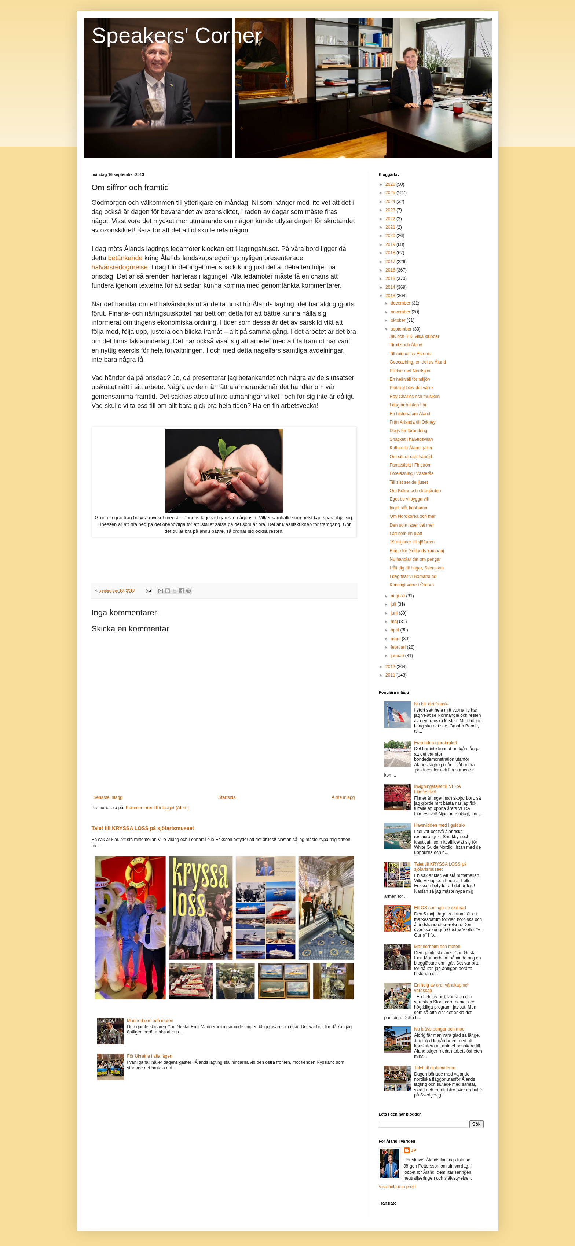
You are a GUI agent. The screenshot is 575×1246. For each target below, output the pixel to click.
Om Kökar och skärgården (415, 490)
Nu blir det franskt (431, 704)
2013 (390, 295)
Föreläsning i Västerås (411, 473)
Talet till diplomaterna (434, 1067)
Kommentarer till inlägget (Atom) (157, 807)
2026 (390, 184)
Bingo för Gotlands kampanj (416, 550)
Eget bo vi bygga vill (409, 499)
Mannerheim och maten (150, 1020)
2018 (390, 252)
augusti (398, 595)
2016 (390, 270)
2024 (390, 201)
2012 (390, 666)
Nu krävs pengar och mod (439, 1029)
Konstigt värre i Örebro (411, 584)
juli (394, 604)
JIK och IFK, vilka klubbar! (414, 336)
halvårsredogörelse (120, 267)
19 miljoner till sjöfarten (412, 542)
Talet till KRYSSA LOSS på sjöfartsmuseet (143, 828)
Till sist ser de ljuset (408, 482)
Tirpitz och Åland (405, 344)
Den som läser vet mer (411, 525)
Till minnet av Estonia (410, 353)
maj (395, 621)
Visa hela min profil (397, 1186)
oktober (398, 320)
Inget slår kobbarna (408, 507)
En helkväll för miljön (409, 379)
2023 (390, 210)
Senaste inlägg (108, 797)
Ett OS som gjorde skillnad (440, 907)
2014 (390, 287)
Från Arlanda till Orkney (412, 422)
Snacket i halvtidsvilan (411, 439)
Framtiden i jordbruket (435, 742)
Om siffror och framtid (410, 456)
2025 (390, 192)
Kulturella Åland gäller (410, 447)
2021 (390, 227)
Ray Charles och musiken (414, 396)
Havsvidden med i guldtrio (439, 825)
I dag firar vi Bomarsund (412, 576)
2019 (390, 244)
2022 (390, 218)
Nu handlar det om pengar (414, 559)
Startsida (226, 797)
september (402, 329)
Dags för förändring (408, 430)
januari (398, 655)
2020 (390, 235)
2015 (390, 278)
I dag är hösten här (407, 405)
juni (395, 613)
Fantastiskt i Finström (410, 465)
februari (399, 647)
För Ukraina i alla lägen (149, 1056)
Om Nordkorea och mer (412, 516)
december (401, 303)
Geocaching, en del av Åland (417, 362)
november (401, 311)
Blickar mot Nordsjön (409, 370)
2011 (390, 675)
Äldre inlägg (343, 797)
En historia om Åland (409, 413)
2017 (390, 261)
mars (396, 638)
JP (414, 1150)
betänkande (125, 258)
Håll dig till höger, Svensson (416, 568)
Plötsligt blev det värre (411, 387)
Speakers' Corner (177, 35)
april (395, 630)
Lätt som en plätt (405, 533)
